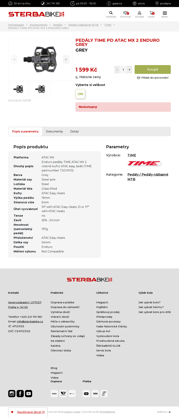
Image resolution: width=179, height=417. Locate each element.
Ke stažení (58, 340)
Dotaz (74, 131)
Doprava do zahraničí (65, 307)
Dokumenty (54, 131)
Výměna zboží (60, 312)
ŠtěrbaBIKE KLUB (108, 345)
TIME (107, 24)
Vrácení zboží (60, 316)
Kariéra (55, 345)
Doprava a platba (62, 302)
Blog (54, 368)
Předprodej (104, 316)
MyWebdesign (107, 412)
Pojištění (102, 307)
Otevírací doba (61, 350)
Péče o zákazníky (63, 321)
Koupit (152, 69)
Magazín (102, 302)
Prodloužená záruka (110, 340)
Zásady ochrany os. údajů (68, 336)
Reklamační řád (61, 331)
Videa (100, 355)
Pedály (58, 24)
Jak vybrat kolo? (149, 302)
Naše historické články (111, 326)
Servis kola (103, 350)
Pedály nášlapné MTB (83, 24)
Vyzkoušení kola (107, 336)
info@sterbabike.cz (30, 321)
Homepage (16, 24)
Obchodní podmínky (65, 326)
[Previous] (14, 59)
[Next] (66, 59)
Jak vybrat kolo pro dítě (154, 312)
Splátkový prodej (107, 312)
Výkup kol (103, 331)
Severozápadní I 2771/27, (25, 302)
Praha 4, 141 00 (18, 307)
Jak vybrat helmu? (151, 307)
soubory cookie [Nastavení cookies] (72, 412)
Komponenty (38, 24)
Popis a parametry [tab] (25, 131)
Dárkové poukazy (108, 321)
